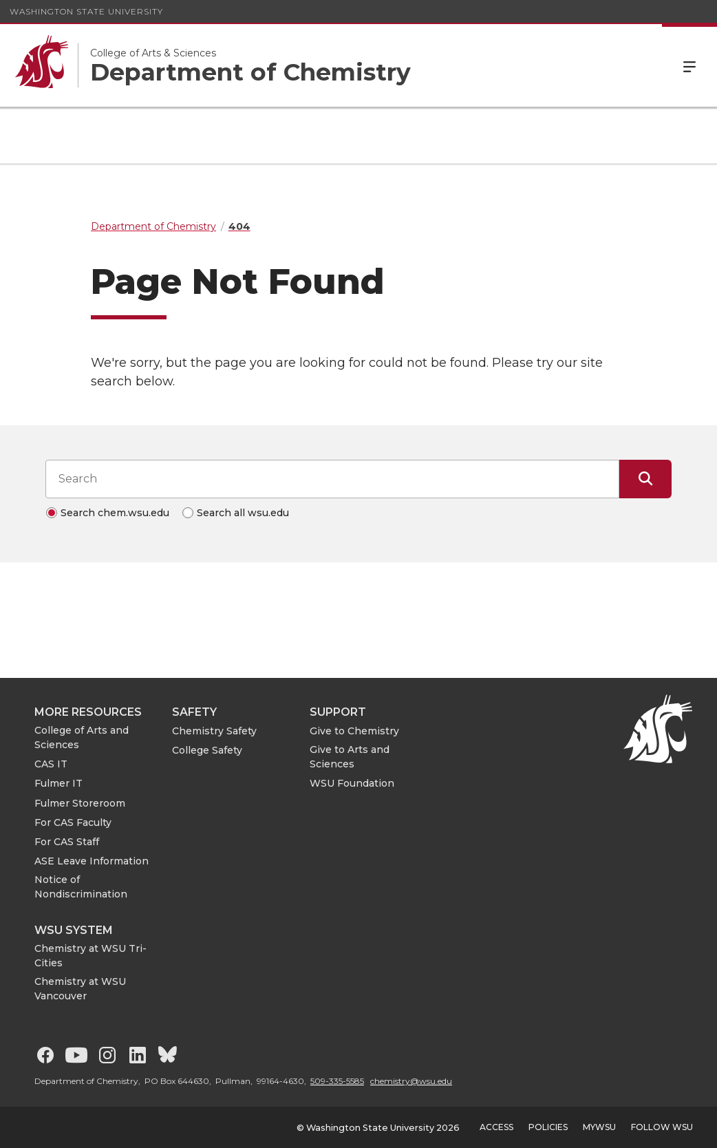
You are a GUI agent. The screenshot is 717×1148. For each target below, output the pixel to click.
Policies (548, 1127)
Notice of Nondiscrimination (80, 886)
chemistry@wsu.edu (411, 1081)
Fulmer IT (58, 783)
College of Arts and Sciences (81, 737)
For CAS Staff (66, 842)
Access (496, 1127)
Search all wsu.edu (243, 513)
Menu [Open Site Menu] (689, 65)
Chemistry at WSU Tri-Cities (90, 955)
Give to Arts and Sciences (349, 756)
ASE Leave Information (91, 861)
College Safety (207, 750)
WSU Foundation (352, 783)
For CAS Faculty (72, 822)
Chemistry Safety (214, 731)
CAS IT (50, 764)
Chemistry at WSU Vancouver (80, 988)
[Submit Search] (645, 479)
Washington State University (86, 11)
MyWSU (599, 1127)
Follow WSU (662, 1127)
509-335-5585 (337, 1081)
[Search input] (332, 479)
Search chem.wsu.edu (115, 513)
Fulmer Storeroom (79, 803)
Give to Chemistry (354, 731)
